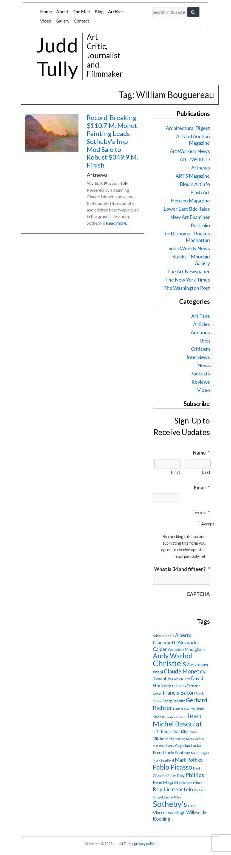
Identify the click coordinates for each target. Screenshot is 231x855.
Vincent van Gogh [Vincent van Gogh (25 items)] (169, 812)
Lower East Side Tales (187, 209)
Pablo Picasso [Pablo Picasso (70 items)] (172, 767)
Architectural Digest (188, 128)
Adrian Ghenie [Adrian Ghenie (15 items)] (163, 635)
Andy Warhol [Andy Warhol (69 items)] (172, 656)
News (203, 365)
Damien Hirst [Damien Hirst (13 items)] (181, 679)
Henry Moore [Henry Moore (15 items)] (176, 717)
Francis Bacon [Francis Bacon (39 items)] (179, 692)
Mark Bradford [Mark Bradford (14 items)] (163, 760)
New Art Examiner (190, 217)
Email (202, 487)
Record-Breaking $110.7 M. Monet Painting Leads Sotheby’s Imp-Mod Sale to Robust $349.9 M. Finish (112, 141)
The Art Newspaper (188, 271)
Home (46, 11)
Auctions (200, 332)
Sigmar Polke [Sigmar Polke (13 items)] (172, 797)
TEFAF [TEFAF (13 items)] (192, 805)
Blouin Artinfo (195, 184)
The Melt (81, 11)
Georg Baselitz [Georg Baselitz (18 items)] (173, 701)
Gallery (62, 20)
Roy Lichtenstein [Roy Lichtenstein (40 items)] (173, 789)
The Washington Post (187, 288)
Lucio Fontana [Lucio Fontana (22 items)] (177, 752)
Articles (201, 324)
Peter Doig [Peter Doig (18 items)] (176, 775)
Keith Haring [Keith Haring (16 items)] (175, 739)
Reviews (200, 382)
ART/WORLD (195, 159)
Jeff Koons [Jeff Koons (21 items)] (163, 731)
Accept (207, 523)
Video (45, 20)
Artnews (200, 168)
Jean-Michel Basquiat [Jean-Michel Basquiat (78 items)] (178, 719)
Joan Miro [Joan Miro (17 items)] (180, 731)
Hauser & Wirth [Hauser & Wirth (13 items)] (184, 709)
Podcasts (200, 374)
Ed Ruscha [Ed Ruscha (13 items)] (179, 686)
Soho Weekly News (189, 248)
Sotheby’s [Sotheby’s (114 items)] (170, 804)
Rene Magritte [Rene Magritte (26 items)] (167, 782)
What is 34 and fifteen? (182, 569)
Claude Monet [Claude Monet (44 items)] (181, 671)
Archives (116, 11)
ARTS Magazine (193, 176)
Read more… (117, 222)
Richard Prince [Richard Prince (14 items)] (191, 782)
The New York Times (187, 280)
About (62, 11)
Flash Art (200, 192)
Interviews (198, 357)
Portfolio (200, 225)
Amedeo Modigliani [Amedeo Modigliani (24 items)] (186, 649)
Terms (201, 512)
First (175, 472)
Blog (99, 11)
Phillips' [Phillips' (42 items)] (195, 775)
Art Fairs (200, 316)
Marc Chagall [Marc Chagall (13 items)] (200, 753)
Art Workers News (190, 151)
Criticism (200, 349)
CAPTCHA (198, 594)
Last (206, 472)
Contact (81, 20)
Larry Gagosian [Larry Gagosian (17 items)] (178, 745)
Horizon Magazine (190, 200)
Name (201, 453)
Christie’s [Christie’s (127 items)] (169, 663)
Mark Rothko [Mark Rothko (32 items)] (188, 760)
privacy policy (144, 844)
